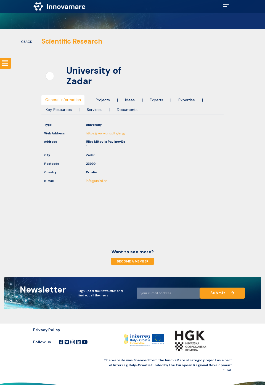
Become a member (132, 261)
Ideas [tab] (130, 100)
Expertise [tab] (186, 100)
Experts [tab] (156, 100)
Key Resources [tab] (59, 109)
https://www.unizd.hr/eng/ (106, 133)
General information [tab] (63, 99)
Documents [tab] (127, 109)
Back (26, 42)
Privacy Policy (46, 330)
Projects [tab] (103, 100)
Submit (222, 293)
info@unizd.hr (96, 181)
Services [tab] (94, 109)
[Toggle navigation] (226, 6)
